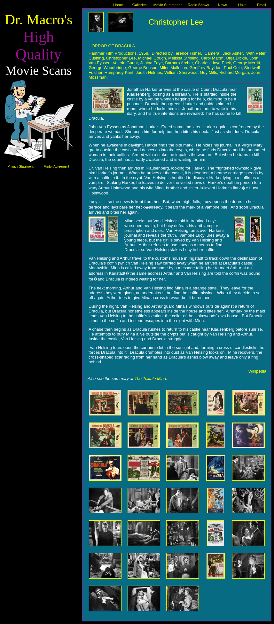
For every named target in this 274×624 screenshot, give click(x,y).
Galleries (139, 5)
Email (261, 5)
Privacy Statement (21, 166)
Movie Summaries (168, 5)
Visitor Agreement (56, 166)
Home (118, 5)
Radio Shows (198, 5)
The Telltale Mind (150, 378)
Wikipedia (257, 371)
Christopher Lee (176, 22)
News (222, 5)
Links (242, 5)
